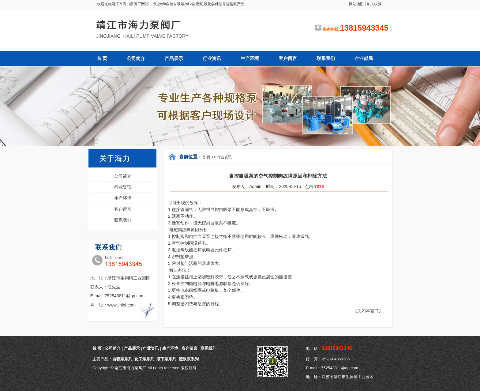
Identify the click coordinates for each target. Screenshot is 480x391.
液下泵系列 (166, 359)
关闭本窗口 (368, 310)
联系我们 (326, 58)
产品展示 (174, 58)
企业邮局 (363, 58)
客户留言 (288, 58)
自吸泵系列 (122, 359)
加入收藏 (373, 4)
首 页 (102, 58)
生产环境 (250, 58)
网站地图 (356, 4)
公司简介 (136, 58)
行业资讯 (212, 58)
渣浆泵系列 (189, 359)
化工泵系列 (144, 359)
